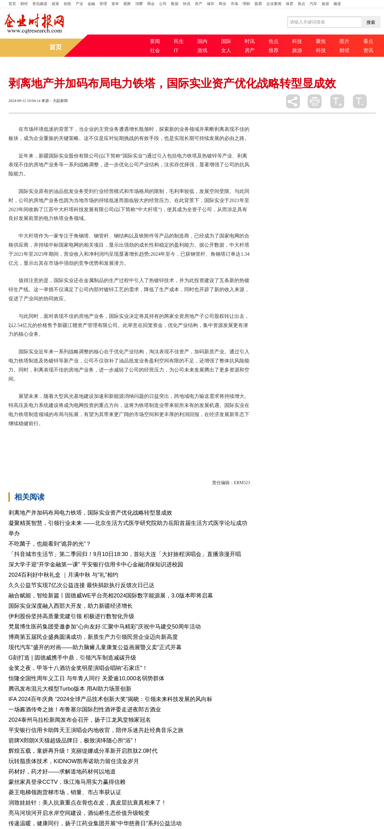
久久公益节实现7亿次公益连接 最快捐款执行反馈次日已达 (81, 585)
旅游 (325, 4)
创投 (67, 4)
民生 (179, 41)
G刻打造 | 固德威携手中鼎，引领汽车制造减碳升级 (72, 658)
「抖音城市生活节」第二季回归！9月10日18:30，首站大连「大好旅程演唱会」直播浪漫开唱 (124, 554)
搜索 (370, 22)
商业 (222, 4)
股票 (258, 4)
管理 (103, 4)
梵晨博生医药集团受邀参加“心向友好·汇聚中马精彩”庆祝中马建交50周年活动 (104, 626)
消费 (139, 4)
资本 (115, 4)
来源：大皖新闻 (54, 101)
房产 (198, 4)
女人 (226, 50)
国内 (202, 41)
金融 (91, 4)
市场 (234, 4)
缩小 (360, 101)
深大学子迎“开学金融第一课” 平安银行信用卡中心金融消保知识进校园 (95, 564)
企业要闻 (273, 4)
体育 (289, 4)
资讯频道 (39, 4)
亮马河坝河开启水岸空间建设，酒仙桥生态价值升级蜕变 (79, 813)
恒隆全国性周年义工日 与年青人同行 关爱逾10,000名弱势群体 (86, 678)
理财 (246, 4)
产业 (79, 4)
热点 (301, 4)
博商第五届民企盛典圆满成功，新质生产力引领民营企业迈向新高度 (93, 637)
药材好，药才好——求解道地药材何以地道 (62, 771)
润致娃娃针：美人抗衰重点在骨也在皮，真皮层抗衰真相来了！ (87, 803)
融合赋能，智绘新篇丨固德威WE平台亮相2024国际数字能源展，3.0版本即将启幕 (110, 595)
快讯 (186, 4)
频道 (337, 4)
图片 (344, 41)
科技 (297, 41)
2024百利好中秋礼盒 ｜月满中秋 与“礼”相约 (63, 575)
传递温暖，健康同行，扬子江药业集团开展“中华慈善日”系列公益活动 (95, 823)
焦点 (274, 41)
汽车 (313, 4)
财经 (24, 4)
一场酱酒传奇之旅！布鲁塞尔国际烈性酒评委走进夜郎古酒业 (84, 709)
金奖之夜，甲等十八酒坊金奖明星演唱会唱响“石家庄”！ (78, 668)
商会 (151, 4)
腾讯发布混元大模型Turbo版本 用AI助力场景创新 (69, 689)
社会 (155, 50)
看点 (368, 41)
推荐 (274, 50)
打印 (315, 101)
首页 (12, 4)
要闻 (155, 41)
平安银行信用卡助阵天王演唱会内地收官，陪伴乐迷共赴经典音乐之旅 (96, 730)
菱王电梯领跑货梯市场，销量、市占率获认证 (64, 792)
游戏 (202, 50)
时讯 (250, 41)
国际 (226, 41)
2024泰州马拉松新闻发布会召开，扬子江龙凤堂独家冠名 (79, 720)
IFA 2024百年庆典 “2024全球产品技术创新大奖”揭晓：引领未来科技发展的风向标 (110, 699)
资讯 (368, 50)
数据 (175, 4)
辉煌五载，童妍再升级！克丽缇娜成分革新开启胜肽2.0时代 (82, 751)
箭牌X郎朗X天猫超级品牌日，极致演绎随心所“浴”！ (73, 740)
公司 (163, 4)
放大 (337, 101)
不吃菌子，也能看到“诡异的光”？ (49, 544)
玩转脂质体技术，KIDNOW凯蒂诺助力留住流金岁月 (73, 761)
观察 (127, 4)
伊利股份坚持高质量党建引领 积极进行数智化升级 (71, 616)
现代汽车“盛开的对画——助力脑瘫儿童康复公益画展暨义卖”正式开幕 (95, 647)
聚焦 (321, 41)
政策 (55, 4)
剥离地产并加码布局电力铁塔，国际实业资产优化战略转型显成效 (90, 513)
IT (176, 50)
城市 (210, 4)
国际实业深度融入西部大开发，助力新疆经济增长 (70, 606)
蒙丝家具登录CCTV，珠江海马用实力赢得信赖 (66, 782)
